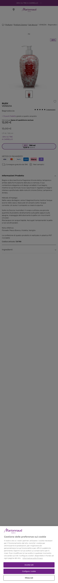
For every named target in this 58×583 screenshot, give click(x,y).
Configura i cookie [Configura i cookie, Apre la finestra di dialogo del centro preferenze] (29, 575)
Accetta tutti (29, 569)
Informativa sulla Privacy (33, 562)
